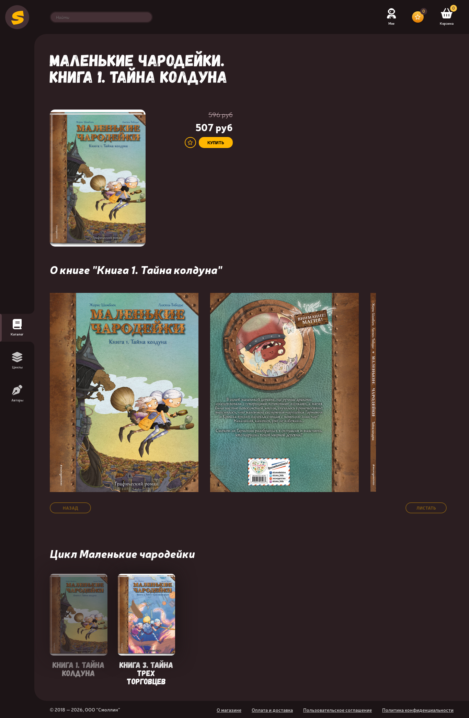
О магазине (229, 710)
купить (215, 142)
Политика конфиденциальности (418, 710)
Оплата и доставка (272, 710)
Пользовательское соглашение (337, 710)
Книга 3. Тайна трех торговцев (146, 672)
